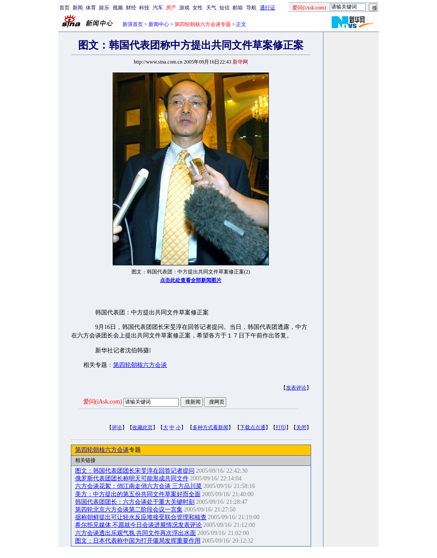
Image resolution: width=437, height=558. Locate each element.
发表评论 (296, 388)
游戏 (184, 8)
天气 (211, 8)
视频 (118, 8)
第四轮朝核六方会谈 (140, 365)
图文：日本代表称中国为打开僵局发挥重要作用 (138, 541)
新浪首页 (132, 24)
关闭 (301, 427)
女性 (197, 8)
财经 (131, 8)
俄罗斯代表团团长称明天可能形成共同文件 (132, 478)
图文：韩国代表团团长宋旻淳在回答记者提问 (135, 471)
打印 (281, 427)
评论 (117, 427)
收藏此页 (142, 427)
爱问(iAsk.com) (102, 401)
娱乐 (104, 8)
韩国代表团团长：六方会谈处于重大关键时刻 (135, 502)
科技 (144, 8)
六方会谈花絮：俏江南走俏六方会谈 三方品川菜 (138, 486)
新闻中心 (159, 24)
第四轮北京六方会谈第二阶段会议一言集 (129, 509)
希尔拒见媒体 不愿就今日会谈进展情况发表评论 (138, 525)
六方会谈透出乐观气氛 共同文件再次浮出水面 (135, 533)
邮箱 (238, 8)
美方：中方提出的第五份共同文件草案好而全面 (138, 494)
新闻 (78, 8)
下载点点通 (252, 427)
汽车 (158, 8)
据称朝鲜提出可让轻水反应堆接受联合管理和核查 (141, 517)
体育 (91, 8)
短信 (224, 8)
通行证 (267, 8)
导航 (251, 8)
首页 (64, 8)
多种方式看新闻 (210, 427)
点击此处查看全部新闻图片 (190, 280)
